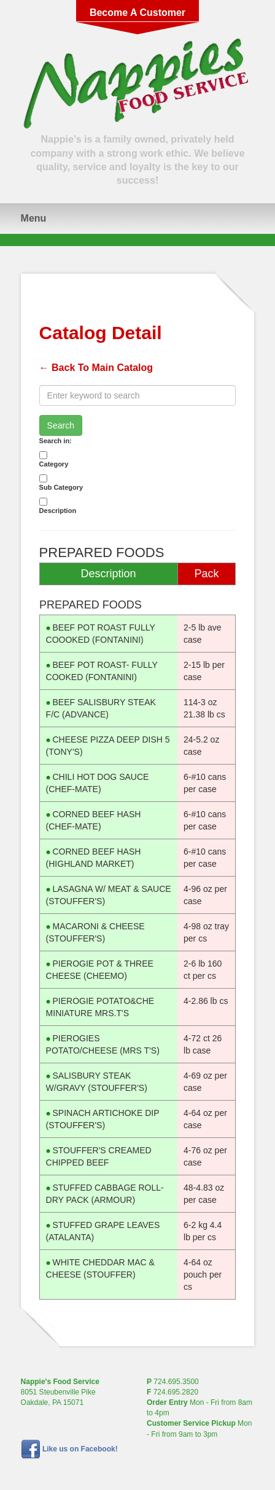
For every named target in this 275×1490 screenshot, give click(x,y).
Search (60, 425)
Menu (34, 218)
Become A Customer (137, 12)
